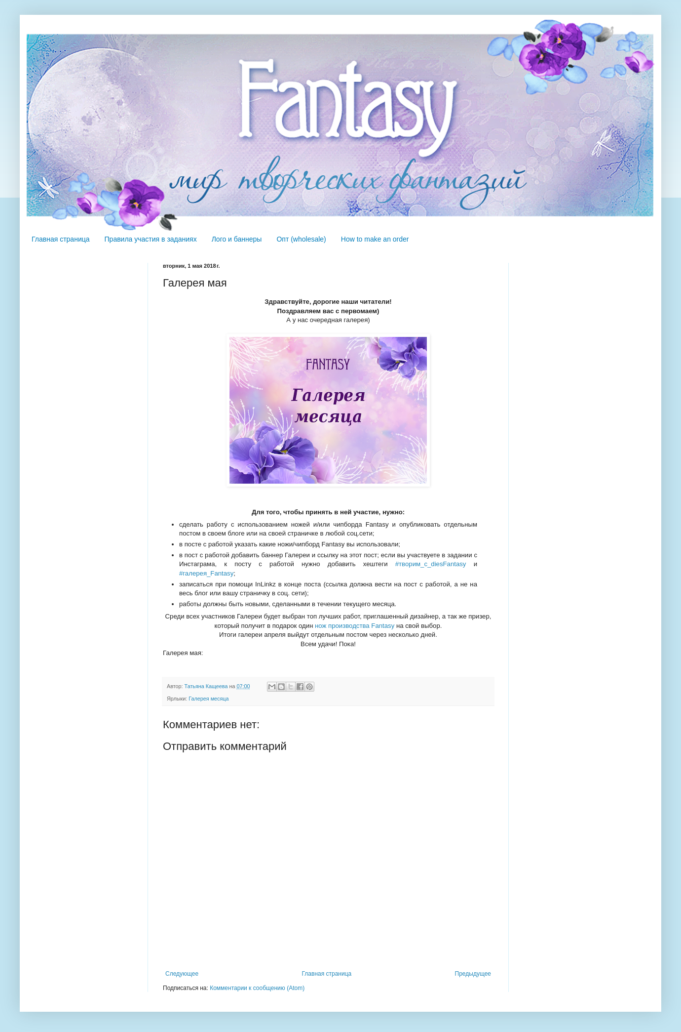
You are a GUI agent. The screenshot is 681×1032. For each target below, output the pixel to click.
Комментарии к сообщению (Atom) (257, 988)
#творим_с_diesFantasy (430, 564)
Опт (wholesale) (301, 239)
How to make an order (375, 239)
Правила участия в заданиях (151, 239)
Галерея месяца (208, 699)
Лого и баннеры (237, 239)
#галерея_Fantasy (206, 573)
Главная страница (61, 239)
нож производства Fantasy (354, 625)
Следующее (181, 973)
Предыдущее (473, 973)
